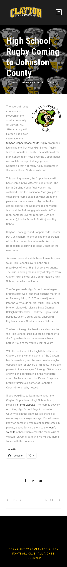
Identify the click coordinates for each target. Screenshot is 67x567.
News (14, 83)
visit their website (25, 404)
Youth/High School (31, 83)
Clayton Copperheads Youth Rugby (26, 143)
